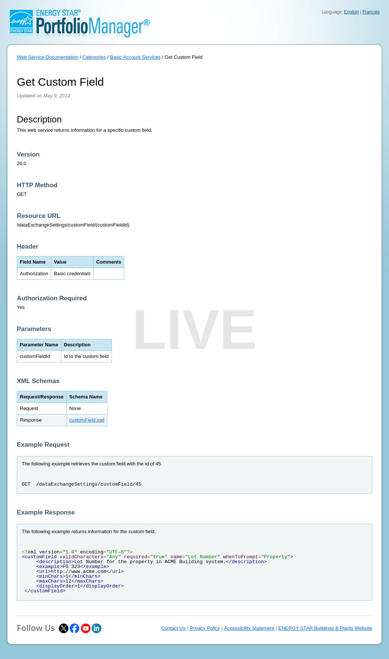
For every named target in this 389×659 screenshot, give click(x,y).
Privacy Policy (205, 628)
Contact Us (173, 628)
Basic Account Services (135, 57)
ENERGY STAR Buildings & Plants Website (325, 628)
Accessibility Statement (249, 628)
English (351, 12)
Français (371, 12)
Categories (94, 57)
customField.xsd (86, 420)
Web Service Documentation (48, 57)
